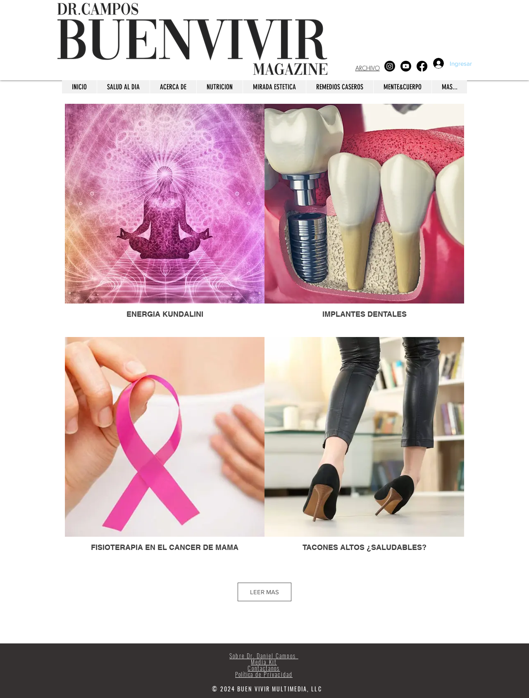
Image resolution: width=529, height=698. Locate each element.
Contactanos (264, 668)
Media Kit (264, 661)
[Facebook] (422, 66)
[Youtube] (405, 66)
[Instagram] (389, 66)
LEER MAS (264, 591)
